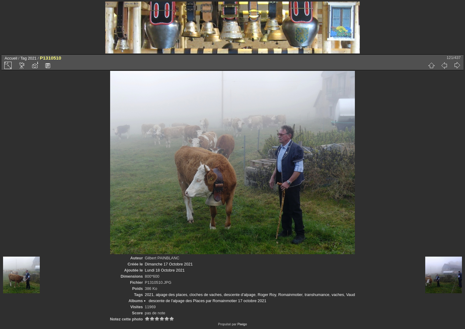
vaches (338, 294)
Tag (23, 58)
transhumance (317, 294)
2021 (32, 58)
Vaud (350, 294)
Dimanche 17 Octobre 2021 (169, 264)
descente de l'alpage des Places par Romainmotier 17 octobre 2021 (207, 300)
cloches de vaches (205, 294)
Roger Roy (267, 294)
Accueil (11, 58)
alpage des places (171, 294)
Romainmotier (290, 294)
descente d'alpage (239, 294)
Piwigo (242, 324)
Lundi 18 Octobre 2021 (164, 270)
